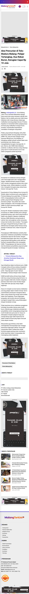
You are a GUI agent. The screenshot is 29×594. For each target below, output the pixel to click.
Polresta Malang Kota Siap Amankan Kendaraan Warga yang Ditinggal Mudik (14, 258)
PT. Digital (4, 393)
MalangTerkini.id (5, 47)
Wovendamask (5, 395)
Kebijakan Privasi (6, 531)
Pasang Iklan (5, 537)
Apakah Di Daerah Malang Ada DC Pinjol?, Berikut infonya (19, 487)
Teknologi (4, 553)
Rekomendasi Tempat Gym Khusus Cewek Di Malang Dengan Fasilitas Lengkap (18, 456)
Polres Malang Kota (14, 47)
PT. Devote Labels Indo (7, 390)
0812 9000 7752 (16, 571)
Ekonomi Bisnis (5, 545)
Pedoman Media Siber (7, 529)
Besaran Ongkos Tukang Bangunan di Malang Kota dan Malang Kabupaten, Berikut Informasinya (19, 479)
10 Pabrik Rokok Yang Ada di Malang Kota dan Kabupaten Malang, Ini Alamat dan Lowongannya (19, 471)
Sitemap (4, 535)
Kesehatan (4, 551)
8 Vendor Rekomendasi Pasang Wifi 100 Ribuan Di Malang (19, 463)
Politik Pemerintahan (6, 543)
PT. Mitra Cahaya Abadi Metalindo (11, 388)
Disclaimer (4, 533)
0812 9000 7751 (7, 571)
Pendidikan (4, 549)
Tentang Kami (5, 527)
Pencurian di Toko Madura (8, 363)
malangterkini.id (11, 112)
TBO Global (4, 391)
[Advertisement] (14, 23)
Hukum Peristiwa (6, 547)
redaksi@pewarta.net (9, 569)
